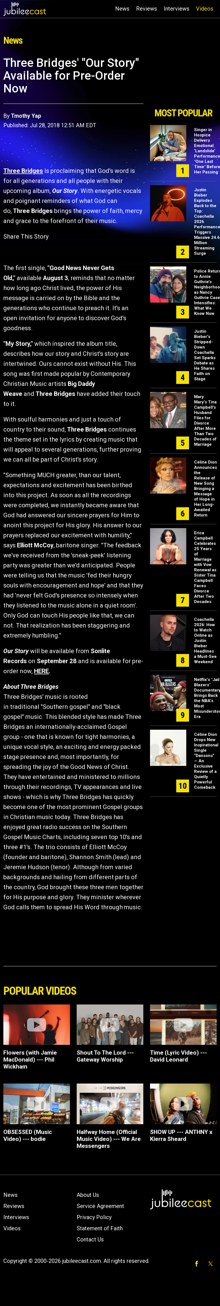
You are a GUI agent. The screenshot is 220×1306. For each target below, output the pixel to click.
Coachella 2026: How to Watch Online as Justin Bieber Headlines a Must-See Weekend (205, 640)
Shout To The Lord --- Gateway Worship (105, 1056)
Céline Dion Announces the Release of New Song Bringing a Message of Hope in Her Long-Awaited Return (205, 489)
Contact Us (90, 1239)
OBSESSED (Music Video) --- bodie (27, 1135)
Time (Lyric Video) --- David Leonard (178, 1056)
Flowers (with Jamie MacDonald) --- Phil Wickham (30, 1059)
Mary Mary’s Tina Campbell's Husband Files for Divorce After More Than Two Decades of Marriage (205, 420)
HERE (41, 671)
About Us (88, 1195)
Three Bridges (23, 170)
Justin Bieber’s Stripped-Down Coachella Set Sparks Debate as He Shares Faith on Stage (205, 355)
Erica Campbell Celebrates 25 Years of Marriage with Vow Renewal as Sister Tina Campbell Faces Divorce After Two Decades (205, 567)
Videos (204, 8)
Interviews (176, 8)
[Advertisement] (182, 80)
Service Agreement (100, 1206)
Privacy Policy (94, 1217)
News (122, 8)
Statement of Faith (100, 1228)
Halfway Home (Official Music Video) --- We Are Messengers (109, 1139)
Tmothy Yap (26, 115)
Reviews (146, 8)
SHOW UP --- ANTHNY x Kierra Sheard (181, 1135)
